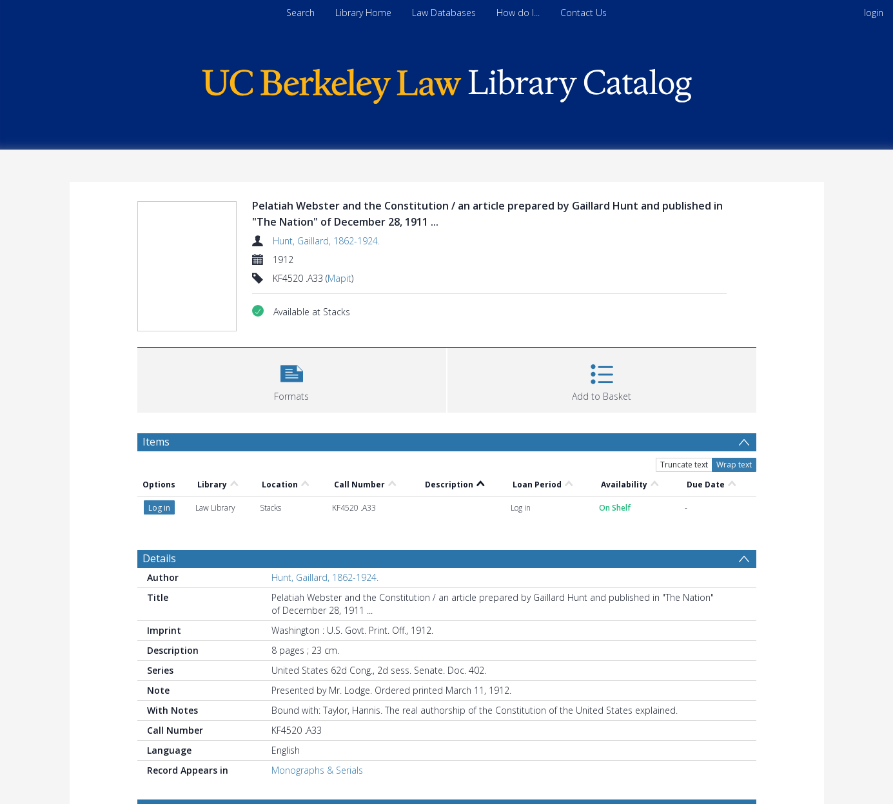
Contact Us (583, 12)
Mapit (339, 278)
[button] (291, 378)
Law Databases (444, 12)
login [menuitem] (873, 12)
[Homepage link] (447, 83)
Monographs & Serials (317, 770)
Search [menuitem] (300, 12)
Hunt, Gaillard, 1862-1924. (326, 241)
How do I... (518, 12)
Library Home (363, 12)
